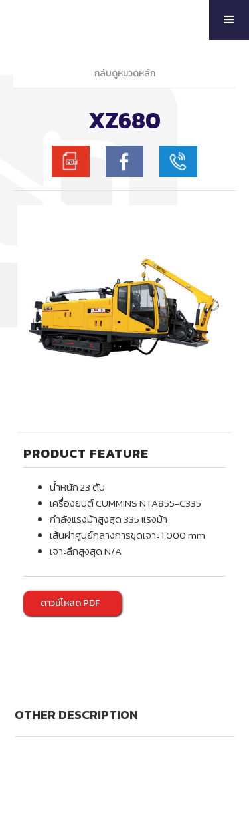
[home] (77, 19)
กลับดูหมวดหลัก (124, 73)
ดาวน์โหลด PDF (70, 603)
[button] (229, 20)
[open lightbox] (124, 313)
